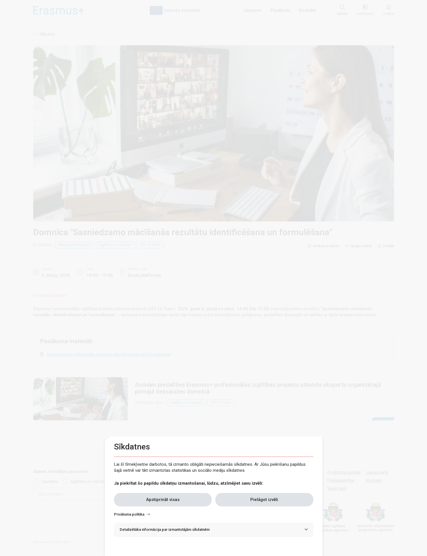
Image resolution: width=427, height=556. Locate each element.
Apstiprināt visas (163, 499)
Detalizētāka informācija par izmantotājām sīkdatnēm (165, 529)
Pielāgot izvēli (264, 499)
